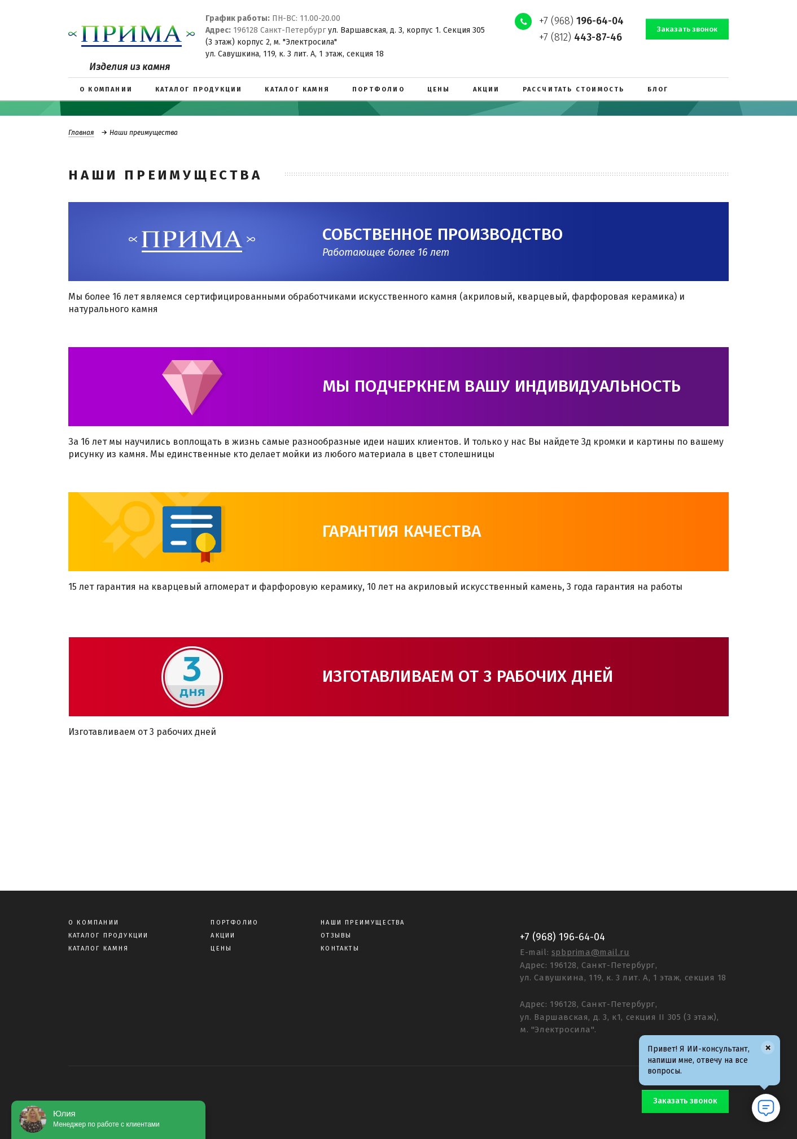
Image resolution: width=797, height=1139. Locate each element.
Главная (81, 133)
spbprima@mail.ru (590, 952)
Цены (221, 948)
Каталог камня (98, 948)
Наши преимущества (363, 922)
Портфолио (235, 922)
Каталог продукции (108, 935)
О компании (93, 922)
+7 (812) (580, 37)
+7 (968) (581, 21)
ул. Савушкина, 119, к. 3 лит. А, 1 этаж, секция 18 (294, 54)
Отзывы (336, 935)
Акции (223, 935)
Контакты (340, 948)
